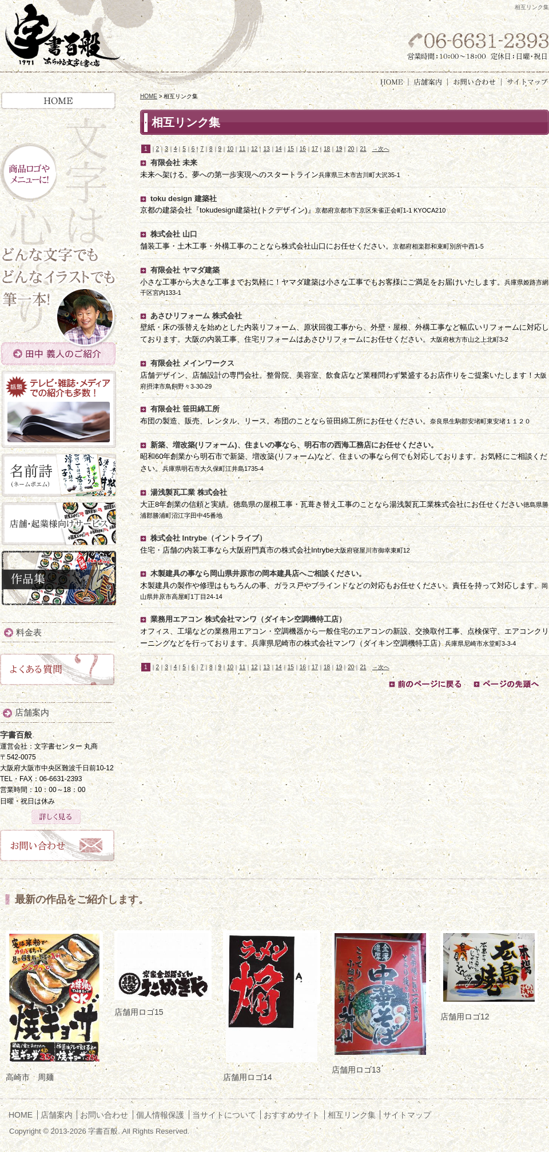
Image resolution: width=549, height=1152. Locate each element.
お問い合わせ (474, 82)
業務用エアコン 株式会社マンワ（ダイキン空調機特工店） (248, 619)
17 (315, 149)
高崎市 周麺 (30, 1077)
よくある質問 (57, 672)
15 (291, 149)
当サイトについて (224, 1114)
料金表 (29, 632)
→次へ (380, 149)
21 (363, 149)
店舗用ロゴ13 (356, 1069)
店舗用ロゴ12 (465, 1016)
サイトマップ (525, 82)
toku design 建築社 (183, 198)
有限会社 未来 (173, 162)
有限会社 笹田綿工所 (185, 409)
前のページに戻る (424, 684)
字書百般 (62, 36)
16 (303, 149)
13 (266, 149)
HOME (392, 82)
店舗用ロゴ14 (247, 1077)
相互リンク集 (352, 1114)
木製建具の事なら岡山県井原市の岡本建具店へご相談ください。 (258, 573)
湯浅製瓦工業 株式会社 (188, 492)
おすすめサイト (292, 1114)
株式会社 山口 (173, 234)
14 (279, 149)
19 (339, 149)
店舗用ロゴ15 (139, 1012)
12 (254, 149)
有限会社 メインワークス (192, 363)
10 (230, 149)
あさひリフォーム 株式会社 (196, 315)
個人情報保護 (160, 1114)
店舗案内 (428, 82)
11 (242, 149)
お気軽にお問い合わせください (476, 44)
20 (351, 149)
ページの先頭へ (509, 684)
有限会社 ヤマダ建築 (185, 270)
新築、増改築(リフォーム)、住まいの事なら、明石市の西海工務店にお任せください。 (294, 445)
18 (327, 149)
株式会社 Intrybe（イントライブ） (208, 538)
